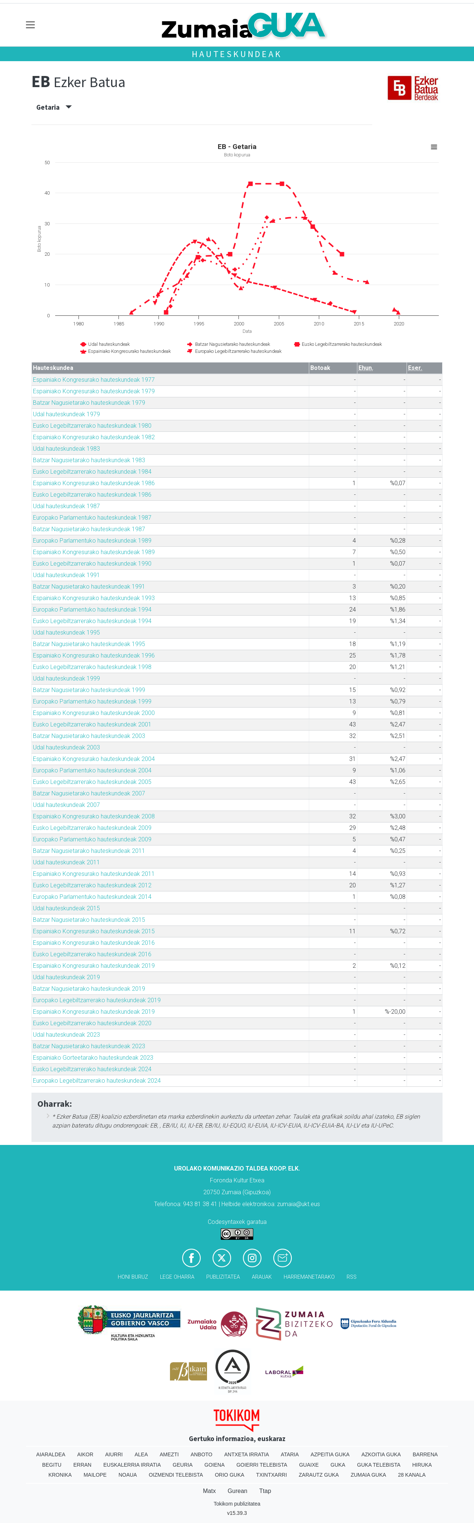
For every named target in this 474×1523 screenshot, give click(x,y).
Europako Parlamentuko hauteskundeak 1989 (92, 540)
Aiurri (114, 1454)
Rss (352, 1277)
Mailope (95, 1475)
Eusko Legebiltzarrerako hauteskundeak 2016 (92, 954)
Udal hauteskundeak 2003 (66, 747)
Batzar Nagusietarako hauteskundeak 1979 (89, 402)
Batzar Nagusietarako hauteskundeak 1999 (89, 689)
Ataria (290, 1454)
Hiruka (422, 1465)
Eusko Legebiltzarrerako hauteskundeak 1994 (92, 621)
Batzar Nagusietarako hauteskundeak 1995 (89, 644)
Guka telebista (378, 1465)
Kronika (60, 1475)
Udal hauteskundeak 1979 (66, 414)
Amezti (169, 1454)
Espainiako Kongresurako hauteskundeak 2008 (94, 816)
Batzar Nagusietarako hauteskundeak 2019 (89, 988)
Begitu (51, 1465)
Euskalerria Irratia (132, 1465)
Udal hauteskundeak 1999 (66, 678)
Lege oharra (177, 1277)
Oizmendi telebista (176, 1475)
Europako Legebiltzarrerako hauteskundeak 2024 (97, 1080)
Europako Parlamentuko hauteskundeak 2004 (92, 770)
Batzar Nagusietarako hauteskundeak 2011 (89, 850)
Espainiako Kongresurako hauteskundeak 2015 (94, 931)
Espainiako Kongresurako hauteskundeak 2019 (94, 965)
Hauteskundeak (237, 54)
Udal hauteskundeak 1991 (66, 575)
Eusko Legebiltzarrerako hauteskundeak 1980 (92, 425)
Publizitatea (223, 1277)
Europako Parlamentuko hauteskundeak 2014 (92, 896)
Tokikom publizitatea (237, 1504)
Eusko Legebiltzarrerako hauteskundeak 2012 (92, 885)
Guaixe (309, 1465)
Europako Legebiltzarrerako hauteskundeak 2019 (97, 1000)
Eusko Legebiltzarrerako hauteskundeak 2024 (92, 1069)
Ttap (265, 1491)
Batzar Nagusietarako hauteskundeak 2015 (89, 919)
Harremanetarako (309, 1277)
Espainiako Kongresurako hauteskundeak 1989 (94, 552)
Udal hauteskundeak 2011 (66, 862)
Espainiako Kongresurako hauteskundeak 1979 (94, 391)
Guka (338, 1465)
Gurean (237, 1491)
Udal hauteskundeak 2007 (66, 804)
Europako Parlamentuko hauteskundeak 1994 (92, 609)
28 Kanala (412, 1475)
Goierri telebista (261, 1465)
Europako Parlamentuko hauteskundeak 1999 (92, 701)
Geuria (183, 1465)
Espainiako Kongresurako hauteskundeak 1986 (94, 483)
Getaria (54, 107)
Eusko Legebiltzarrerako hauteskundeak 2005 (92, 781)
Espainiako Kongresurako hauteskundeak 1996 (94, 655)
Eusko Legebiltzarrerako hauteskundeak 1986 (92, 494)
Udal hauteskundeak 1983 (66, 448)
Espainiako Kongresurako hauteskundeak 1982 (94, 437)
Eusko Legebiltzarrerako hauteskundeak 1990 (92, 563)
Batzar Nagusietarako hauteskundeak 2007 (89, 793)
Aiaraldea (51, 1454)
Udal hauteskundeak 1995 (66, 632)
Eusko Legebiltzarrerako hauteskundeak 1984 (92, 471)
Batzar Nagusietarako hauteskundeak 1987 (89, 529)
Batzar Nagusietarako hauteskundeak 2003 (89, 735)
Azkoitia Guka (381, 1454)
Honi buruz (133, 1277)
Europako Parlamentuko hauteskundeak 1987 (92, 517)
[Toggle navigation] (31, 25)
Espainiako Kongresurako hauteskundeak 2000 (94, 712)
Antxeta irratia (246, 1454)
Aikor (85, 1454)
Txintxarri (271, 1475)
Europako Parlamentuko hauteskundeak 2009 (92, 839)
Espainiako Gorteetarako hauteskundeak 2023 (93, 1057)
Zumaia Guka (368, 1475)
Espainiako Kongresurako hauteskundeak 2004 (94, 758)
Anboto (202, 1454)
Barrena (425, 1454)
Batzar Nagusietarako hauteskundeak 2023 (89, 1046)
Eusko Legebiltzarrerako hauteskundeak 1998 (92, 667)
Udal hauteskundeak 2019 (66, 977)
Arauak (262, 1277)
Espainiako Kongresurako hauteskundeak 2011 (94, 873)
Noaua (127, 1475)
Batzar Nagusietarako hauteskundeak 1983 (89, 460)
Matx (209, 1491)
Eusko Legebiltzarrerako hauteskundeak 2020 (92, 1023)
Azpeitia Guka (330, 1454)
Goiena (214, 1465)
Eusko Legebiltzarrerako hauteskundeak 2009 (92, 827)
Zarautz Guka (319, 1475)
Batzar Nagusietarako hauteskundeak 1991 (89, 586)
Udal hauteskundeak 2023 (66, 1034)
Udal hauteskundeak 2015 (66, 908)
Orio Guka (229, 1475)
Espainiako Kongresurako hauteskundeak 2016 (94, 942)
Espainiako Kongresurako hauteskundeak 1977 (94, 379)
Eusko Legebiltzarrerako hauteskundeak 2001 (92, 724)
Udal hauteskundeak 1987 (66, 506)
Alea (141, 1454)
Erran (82, 1465)
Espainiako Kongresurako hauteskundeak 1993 (94, 598)
